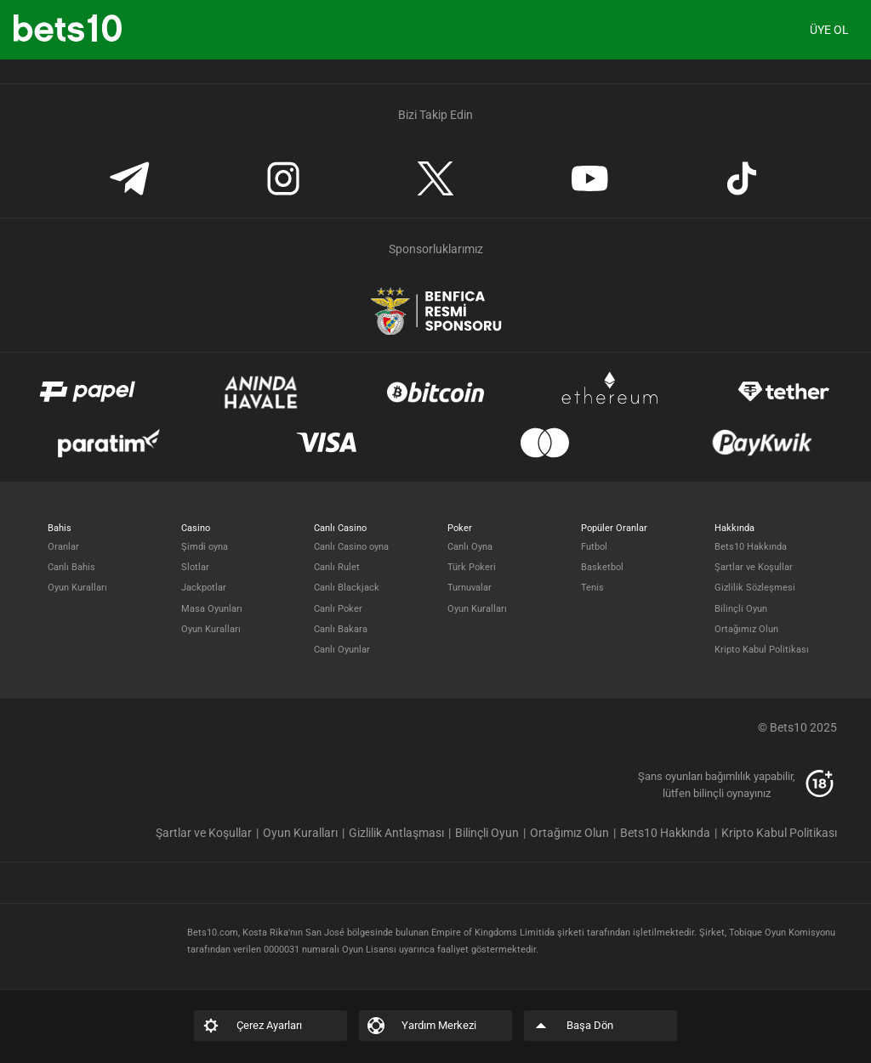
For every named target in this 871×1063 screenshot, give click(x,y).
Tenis (592, 587)
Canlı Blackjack (346, 587)
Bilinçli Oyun (740, 608)
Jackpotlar (203, 587)
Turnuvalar (469, 587)
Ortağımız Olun (746, 629)
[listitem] (209, 833)
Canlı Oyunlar (342, 649)
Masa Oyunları (211, 608)
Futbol (594, 546)
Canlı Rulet (337, 567)
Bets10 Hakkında (750, 546)
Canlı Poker (338, 608)
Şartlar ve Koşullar (753, 567)
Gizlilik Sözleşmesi (754, 587)
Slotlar (195, 567)
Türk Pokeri (471, 567)
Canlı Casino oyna (351, 546)
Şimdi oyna (204, 546)
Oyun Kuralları (77, 587)
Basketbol (602, 567)
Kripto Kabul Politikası (761, 649)
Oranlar (63, 546)
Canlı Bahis (71, 567)
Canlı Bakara (340, 629)
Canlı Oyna (469, 546)
